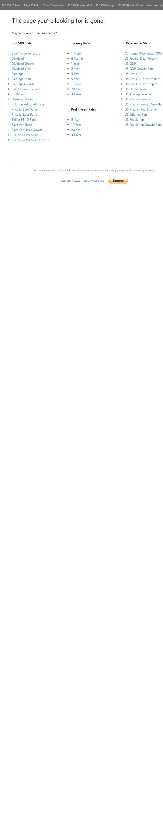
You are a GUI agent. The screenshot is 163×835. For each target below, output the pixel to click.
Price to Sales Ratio (24, 114)
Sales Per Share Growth (27, 130)
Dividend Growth (23, 64)
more (149, 5)
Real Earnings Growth (26, 89)
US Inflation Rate (136, 114)
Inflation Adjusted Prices (28, 104)
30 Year (76, 94)
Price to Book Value (25, 109)
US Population (134, 120)
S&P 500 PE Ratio (11, 5)
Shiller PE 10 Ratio (24, 120)
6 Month (77, 58)
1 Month (77, 53)
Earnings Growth (23, 84)
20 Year (76, 89)
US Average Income (138, 94)
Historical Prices (22, 99)
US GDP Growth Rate (139, 69)
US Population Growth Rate (143, 125)
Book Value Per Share (26, 53)
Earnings (17, 74)
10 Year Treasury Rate (53, 5)
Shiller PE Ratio (31, 5)
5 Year (75, 79)
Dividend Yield (21, 69)
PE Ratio (17, 94)
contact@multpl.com (94, 180)
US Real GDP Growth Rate (142, 79)
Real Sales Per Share (25, 135)
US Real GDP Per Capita (141, 84)
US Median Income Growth (143, 104)
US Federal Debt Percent (141, 58)
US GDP (130, 64)
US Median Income (137, 99)
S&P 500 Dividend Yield (79, 5)
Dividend (18, 58)
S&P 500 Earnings (105, 5)
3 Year (75, 74)
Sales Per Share (22, 125)
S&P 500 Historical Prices (130, 5)
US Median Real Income (141, 109)
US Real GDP (133, 74)
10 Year (76, 84)
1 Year (75, 64)
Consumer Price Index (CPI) (143, 53)
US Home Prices (135, 89)
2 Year (75, 69)
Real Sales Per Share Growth (30, 140)
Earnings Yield (21, 79)
